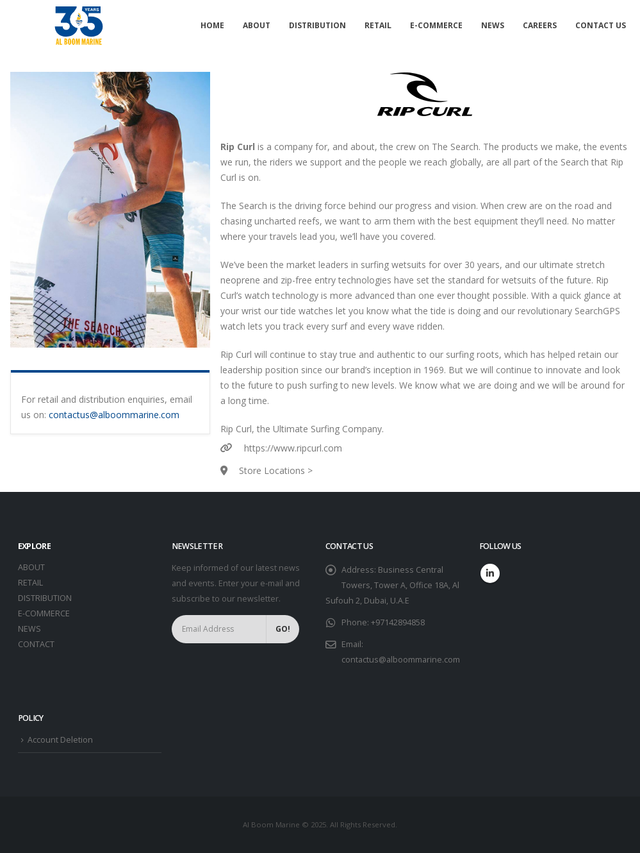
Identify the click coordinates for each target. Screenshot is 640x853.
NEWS (29, 628)
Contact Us (600, 25)
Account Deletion (60, 739)
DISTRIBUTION (45, 598)
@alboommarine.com (134, 415)
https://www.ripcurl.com (293, 448)
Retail (378, 25)
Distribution (317, 25)
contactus (69, 415)
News (492, 25)
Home (212, 25)
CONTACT (36, 644)
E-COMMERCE (44, 613)
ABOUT (31, 567)
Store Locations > (276, 470)
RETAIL (30, 582)
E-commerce (436, 25)
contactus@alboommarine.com (400, 659)
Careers (540, 25)
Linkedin (490, 573)
